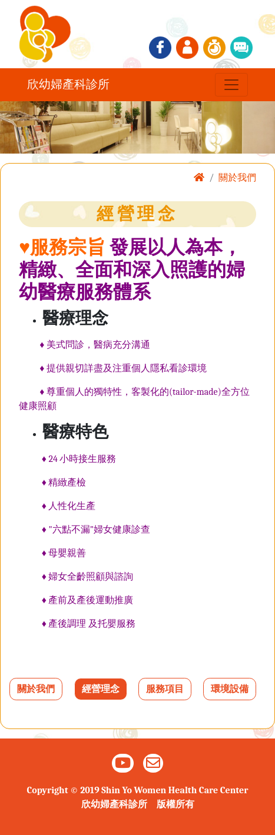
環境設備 (230, 689)
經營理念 (101, 689)
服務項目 (165, 689)
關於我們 (36, 689)
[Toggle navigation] (231, 85)
